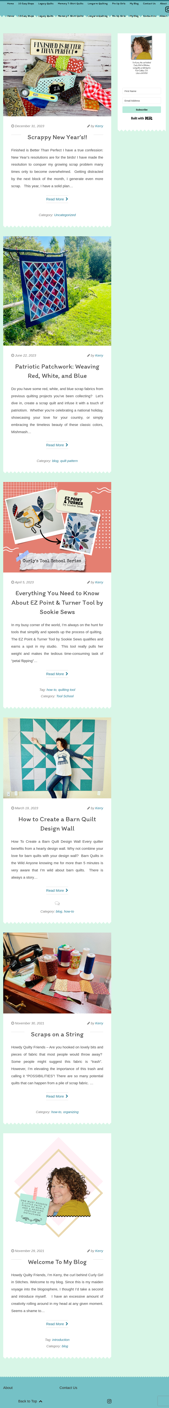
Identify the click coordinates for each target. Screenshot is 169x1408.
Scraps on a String (57, 1034)
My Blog (134, 3)
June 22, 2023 (25, 355)
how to (51, 690)
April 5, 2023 (24, 582)
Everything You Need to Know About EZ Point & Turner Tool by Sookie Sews (57, 602)
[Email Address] (141, 100)
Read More (57, 199)
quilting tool (66, 690)
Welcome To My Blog (57, 1262)
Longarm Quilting (98, 3)
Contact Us (149, 3)
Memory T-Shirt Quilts (70, 3)
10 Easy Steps (26, 3)
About (163, 3)
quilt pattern (69, 461)
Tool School (65, 696)
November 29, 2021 (29, 1251)
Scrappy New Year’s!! (57, 137)
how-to (69, 911)
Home (10, 3)
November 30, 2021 (29, 1023)
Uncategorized (65, 215)
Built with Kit (141, 118)
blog (55, 461)
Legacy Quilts (45, 3)
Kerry (99, 126)
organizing (70, 1112)
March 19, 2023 (26, 808)
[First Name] (141, 91)
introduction (60, 1340)
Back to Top (30, 1401)
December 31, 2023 (29, 126)
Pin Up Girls (118, 3)
